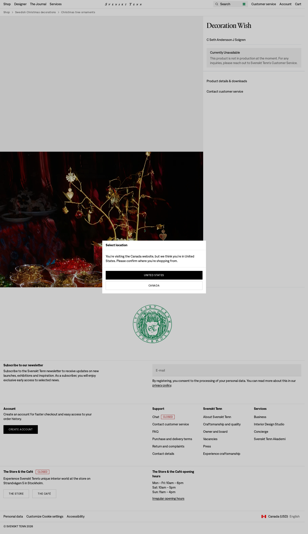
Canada (154, 285)
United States (154, 275)
